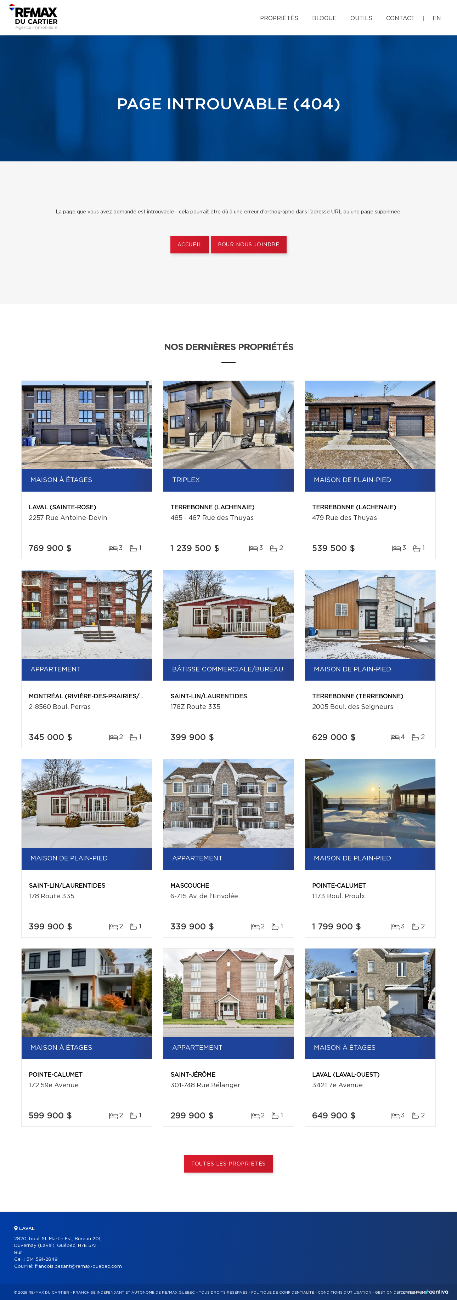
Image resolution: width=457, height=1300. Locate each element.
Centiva (437, 1291)
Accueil (189, 244)
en (437, 18)
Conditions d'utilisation (344, 1292)
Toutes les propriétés (228, 1164)
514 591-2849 (42, 1259)
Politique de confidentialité (282, 1292)
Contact (400, 18)
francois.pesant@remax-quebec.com (78, 1266)
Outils (361, 18)
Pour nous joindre (249, 244)
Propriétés (279, 18)
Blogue (324, 18)
